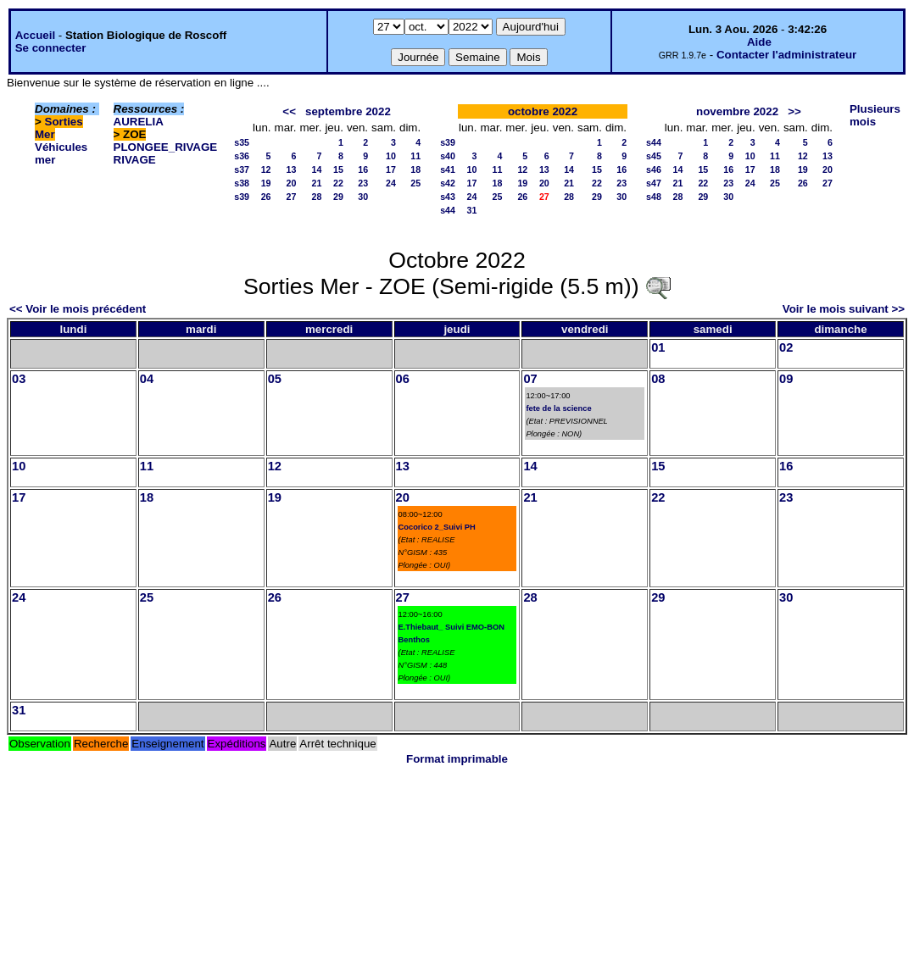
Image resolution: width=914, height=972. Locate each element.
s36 (241, 156)
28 (317, 197)
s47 (653, 183)
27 (292, 197)
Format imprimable (457, 759)
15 (338, 169)
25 (415, 183)
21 (317, 183)
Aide (759, 42)
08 (658, 379)
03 (18, 379)
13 (292, 169)
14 (317, 169)
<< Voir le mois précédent (77, 309)
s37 (241, 169)
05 (274, 379)
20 (292, 183)
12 (266, 169)
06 (403, 379)
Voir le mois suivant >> (844, 309)
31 (472, 210)
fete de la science (558, 408)
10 (391, 156)
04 (146, 379)
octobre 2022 (542, 111)
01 (658, 347)
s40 (447, 156)
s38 (241, 183)
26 (266, 197)
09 (786, 379)
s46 (653, 169)
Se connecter (50, 48)
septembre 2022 (348, 111)
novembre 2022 (737, 111)
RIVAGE (135, 159)
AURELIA (139, 121)
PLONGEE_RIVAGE (166, 147)
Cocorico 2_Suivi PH (437, 527)
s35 (241, 142)
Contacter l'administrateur (786, 54)
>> (794, 111)
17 (391, 169)
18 (415, 169)
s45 (653, 156)
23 (363, 183)
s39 (241, 197)
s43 (447, 197)
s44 (447, 210)
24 (391, 183)
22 (338, 183)
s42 (447, 183)
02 (786, 347)
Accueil (35, 35)
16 (363, 169)
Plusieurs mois (875, 115)
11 (415, 156)
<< (289, 111)
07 (530, 379)
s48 (653, 197)
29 (338, 197)
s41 (447, 169)
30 (363, 197)
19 (266, 183)
